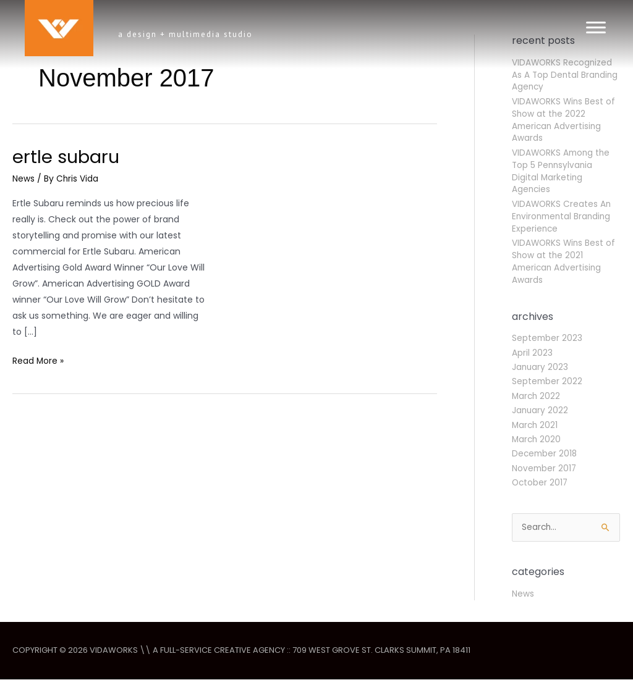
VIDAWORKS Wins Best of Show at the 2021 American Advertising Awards (565, 261)
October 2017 (540, 482)
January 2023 (540, 367)
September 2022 (548, 381)
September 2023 (548, 338)
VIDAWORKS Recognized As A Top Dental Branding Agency (566, 74)
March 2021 (535, 425)
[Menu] (596, 27)
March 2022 (537, 396)
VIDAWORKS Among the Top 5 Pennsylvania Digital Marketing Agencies (562, 171)
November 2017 (545, 468)
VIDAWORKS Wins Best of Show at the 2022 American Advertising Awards (565, 120)
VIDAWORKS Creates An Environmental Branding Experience (563, 216)
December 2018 (545, 453)
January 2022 (540, 410)
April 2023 (532, 352)
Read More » (38, 361)
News (23, 178)
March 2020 (537, 439)
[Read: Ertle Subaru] (330, 251)
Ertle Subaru (67, 157)
